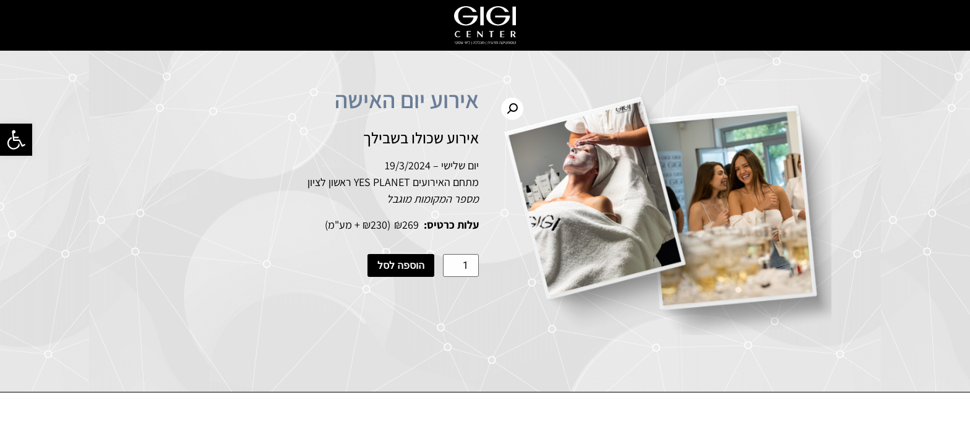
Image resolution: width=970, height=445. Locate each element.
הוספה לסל (400, 265)
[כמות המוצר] (461, 265)
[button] (16, 140)
